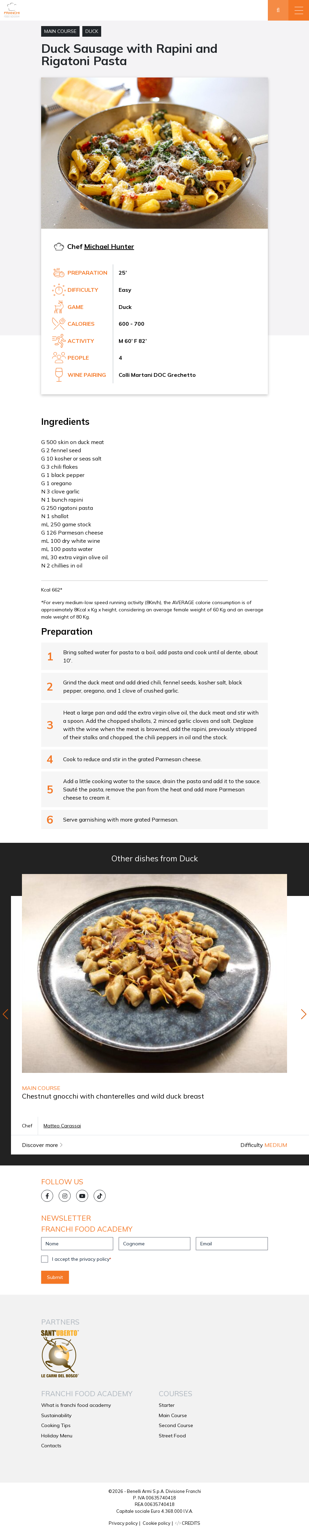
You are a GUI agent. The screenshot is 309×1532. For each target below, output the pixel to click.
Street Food (172, 1436)
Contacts (51, 1446)
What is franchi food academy (76, 1405)
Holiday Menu (56, 1436)
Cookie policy (156, 1523)
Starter (167, 1405)
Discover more (42, 1144)
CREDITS (187, 1523)
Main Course (60, 31)
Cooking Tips (56, 1425)
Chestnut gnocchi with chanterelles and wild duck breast (113, 1096)
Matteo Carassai (62, 1126)
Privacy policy (123, 1523)
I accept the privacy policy (81, 1259)
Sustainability (56, 1415)
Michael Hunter (109, 246)
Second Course (176, 1425)
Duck (91, 31)
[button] (298, 10)
